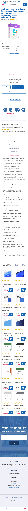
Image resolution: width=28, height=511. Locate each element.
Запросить (17, 87)
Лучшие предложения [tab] (7, 265)
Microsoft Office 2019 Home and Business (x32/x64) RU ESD (19, 383)
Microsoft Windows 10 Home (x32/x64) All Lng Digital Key (7, 333)
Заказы (15, 510)
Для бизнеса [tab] (23, 265)
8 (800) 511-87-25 (16, 1)
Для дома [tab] (16, 265)
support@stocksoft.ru (14, 487)
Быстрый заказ (14, 92)
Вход (6, 510)
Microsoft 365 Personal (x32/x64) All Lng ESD (7, 382)
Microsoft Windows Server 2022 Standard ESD (19, 309)
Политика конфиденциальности (14, 501)
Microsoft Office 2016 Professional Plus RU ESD (19, 407)
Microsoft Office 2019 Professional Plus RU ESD (7, 407)
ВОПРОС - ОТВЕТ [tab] (14, 155)
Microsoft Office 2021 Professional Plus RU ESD (19, 358)
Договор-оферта (14, 500)
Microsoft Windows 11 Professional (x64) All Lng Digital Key (20, 284)
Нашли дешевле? (15, 99)
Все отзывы (5, 136)
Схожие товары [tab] (14, 148)
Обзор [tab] (14, 141)
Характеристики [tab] (14, 145)
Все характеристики (14, 53)
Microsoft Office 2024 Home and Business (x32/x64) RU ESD (7, 359)
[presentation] (14, 155)
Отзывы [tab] (14, 151)
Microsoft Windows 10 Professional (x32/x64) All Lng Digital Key (19, 334)
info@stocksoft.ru (14, 483)
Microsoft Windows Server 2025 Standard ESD (7, 309)
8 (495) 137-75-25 (14, 479)
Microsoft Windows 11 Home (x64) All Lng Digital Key (7, 284)
